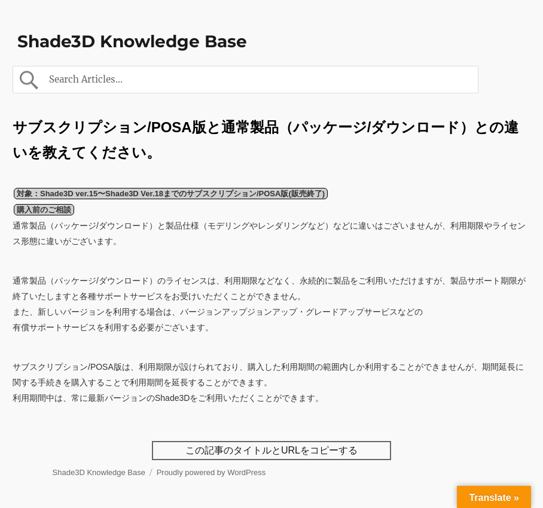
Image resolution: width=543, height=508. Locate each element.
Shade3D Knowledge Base (132, 41)
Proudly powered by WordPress (211, 472)
